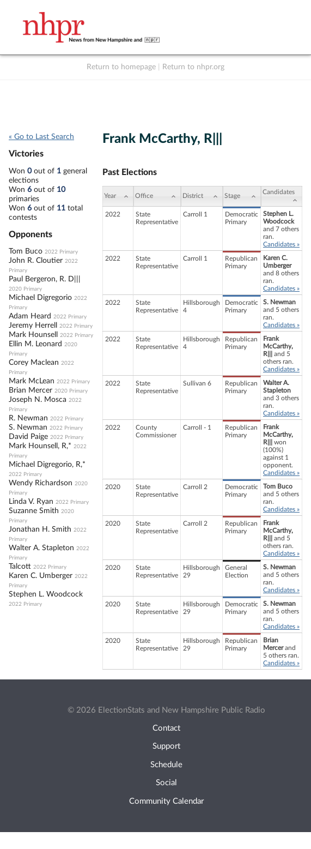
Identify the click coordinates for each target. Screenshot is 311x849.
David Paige (28, 437)
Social (166, 783)
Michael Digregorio (40, 298)
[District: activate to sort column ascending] (202, 196)
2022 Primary (61, 252)
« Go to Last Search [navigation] (41, 137)
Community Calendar (166, 801)
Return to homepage (121, 67)
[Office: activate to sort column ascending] (157, 196)
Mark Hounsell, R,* (40, 446)
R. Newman (28, 418)
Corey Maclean (34, 362)
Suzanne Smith (34, 511)
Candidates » (281, 244)
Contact (166, 728)
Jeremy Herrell (33, 325)
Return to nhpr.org (193, 67)
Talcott (20, 566)
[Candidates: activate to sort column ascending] (281, 196)
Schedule (166, 765)
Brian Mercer (30, 390)
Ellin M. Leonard (35, 344)
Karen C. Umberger (40, 576)
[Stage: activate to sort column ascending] (242, 196)
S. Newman (28, 427)
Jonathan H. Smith (40, 529)
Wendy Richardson (40, 483)
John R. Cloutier (36, 260)
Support (166, 746)
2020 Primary (25, 289)
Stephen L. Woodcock (46, 594)
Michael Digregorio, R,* (47, 464)
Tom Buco (25, 251)
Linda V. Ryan (31, 501)
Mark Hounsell (33, 335)
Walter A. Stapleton (41, 548)
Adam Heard (30, 316)
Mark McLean (31, 381)
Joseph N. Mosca (37, 400)
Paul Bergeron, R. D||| (45, 279)
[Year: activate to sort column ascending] (117, 196)
